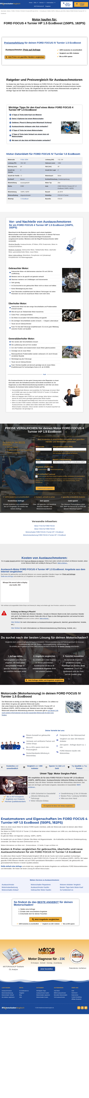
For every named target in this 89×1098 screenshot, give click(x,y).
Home (29, 2)
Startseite (3, 11)
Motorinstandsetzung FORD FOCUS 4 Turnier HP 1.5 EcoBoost (44, 533)
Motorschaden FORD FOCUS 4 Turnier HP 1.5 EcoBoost (44, 530)
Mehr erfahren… (41, 617)
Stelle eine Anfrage (7, 574)
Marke (36, 458)
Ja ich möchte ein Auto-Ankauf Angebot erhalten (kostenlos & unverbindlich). (59, 475)
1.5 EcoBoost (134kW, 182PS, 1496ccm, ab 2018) (52, 11)
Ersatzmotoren (40, 468)
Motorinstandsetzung (54, 468)
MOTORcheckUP (38, 6)
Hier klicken (11, 621)
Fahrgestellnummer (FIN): (62, 446)
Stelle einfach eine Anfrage (10, 862)
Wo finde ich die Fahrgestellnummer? (62, 454)
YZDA (27, 162)
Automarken (49, 2)
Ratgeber (46, 6)
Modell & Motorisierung (61, 458)
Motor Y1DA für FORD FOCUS (44, 524)
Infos (34, 2)
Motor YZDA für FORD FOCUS (44, 527)
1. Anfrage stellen (15, 655)
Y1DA (22, 162)
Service (41, 2)
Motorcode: (38, 446)
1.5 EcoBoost (24, 202)
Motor (8, 11)
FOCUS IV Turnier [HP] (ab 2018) (29, 11)
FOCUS (17, 11)
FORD (13, 11)
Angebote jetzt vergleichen (44, 485)
